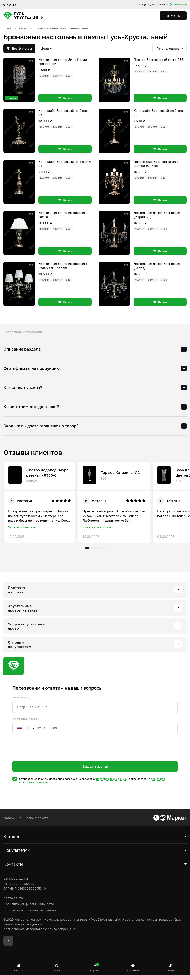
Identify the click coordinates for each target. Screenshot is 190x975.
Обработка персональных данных (29, 910)
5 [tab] (101, 548)
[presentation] (46, 756)
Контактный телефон (26, 718)
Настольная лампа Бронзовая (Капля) (157, 266)
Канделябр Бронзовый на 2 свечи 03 (64, 112)
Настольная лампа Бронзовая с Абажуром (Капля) (63, 266)
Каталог (24, 28)
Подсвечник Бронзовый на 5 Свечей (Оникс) (156, 164)
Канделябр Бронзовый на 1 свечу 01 (64, 164)
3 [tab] (95, 548)
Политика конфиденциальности (28, 904)
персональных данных (111, 778)
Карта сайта (13, 898)
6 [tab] (104, 548)
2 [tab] (92, 548)
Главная (8, 28)
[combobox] (23, 728)
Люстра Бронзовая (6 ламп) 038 (158, 59)
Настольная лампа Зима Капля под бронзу (62, 61)
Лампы (38, 28)
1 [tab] (87, 548)
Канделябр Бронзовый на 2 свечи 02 (160, 112)
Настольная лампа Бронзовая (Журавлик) (157, 215)
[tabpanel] (39, 502)
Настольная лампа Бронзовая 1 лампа (62, 215)
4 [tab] (98, 548)
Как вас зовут (21, 697)
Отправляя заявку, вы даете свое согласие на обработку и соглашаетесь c (92, 780)
